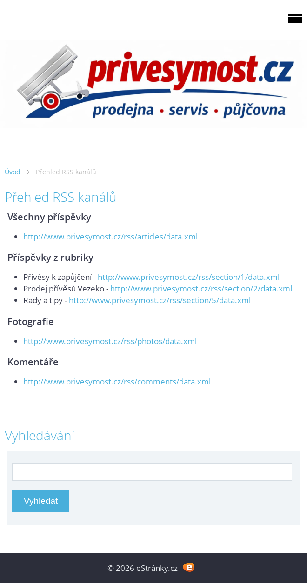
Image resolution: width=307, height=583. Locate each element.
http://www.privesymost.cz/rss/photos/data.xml (110, 341)
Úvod (12, 171)
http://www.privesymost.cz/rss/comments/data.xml (117, 381)
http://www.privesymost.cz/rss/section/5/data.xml (160, 300)
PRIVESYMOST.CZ (80, 23)
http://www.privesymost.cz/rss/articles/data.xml (110, 236)
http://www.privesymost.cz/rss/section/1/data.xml (189, 277)
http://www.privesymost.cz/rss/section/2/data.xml (201, 288)
